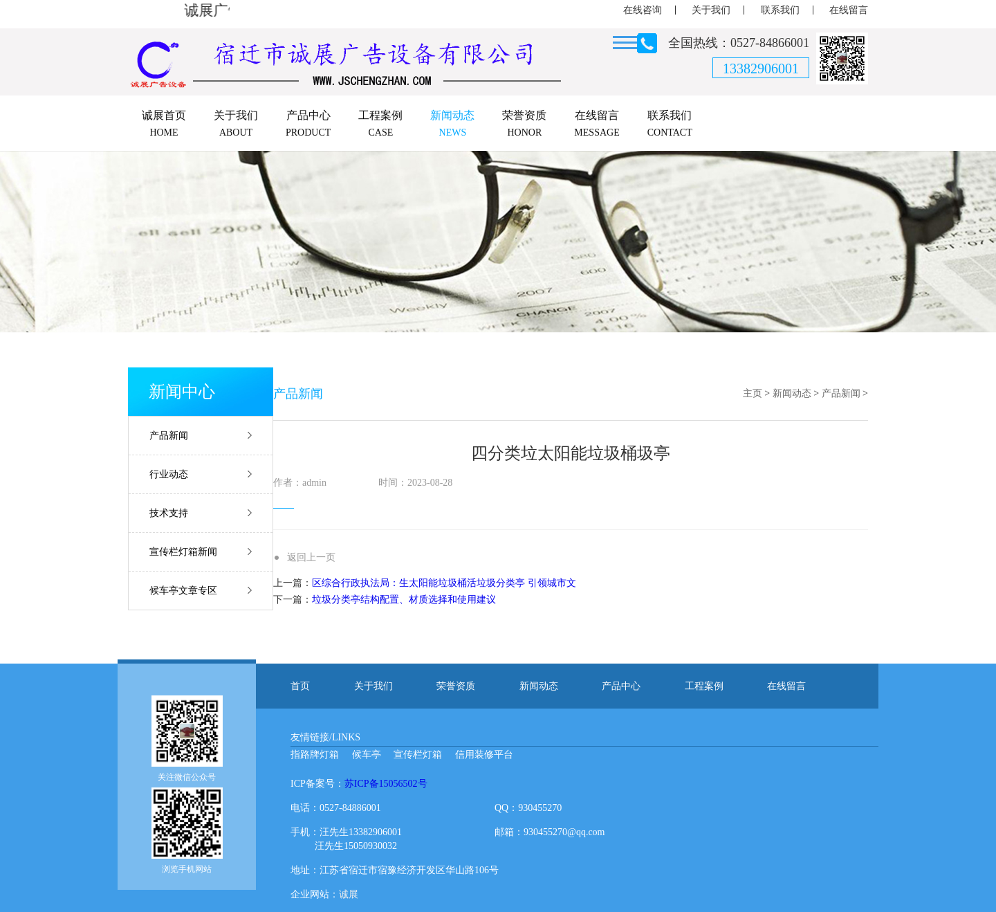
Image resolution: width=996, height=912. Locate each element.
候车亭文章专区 (183, 590)
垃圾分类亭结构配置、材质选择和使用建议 (404, 599)
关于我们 (711, 10)
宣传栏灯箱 (418, 754)
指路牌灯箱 (314, 754)
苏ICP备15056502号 (385, 783)
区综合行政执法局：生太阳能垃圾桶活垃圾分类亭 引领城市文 (444, 583)
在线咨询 (642, 10)
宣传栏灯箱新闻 (183, 552)
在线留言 (848, 10)
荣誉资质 (455, 686)
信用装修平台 (484, 754)
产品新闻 (168, 435)
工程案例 (704, 686)
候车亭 (366, 754)
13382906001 (761, 68)
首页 (300, 686)
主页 (752, 393)
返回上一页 (311, 557)
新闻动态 (792, 393)
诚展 (348, 894)
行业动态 (168, 474)
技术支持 (168, 513)
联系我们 (780, 10)
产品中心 (621, 686)
